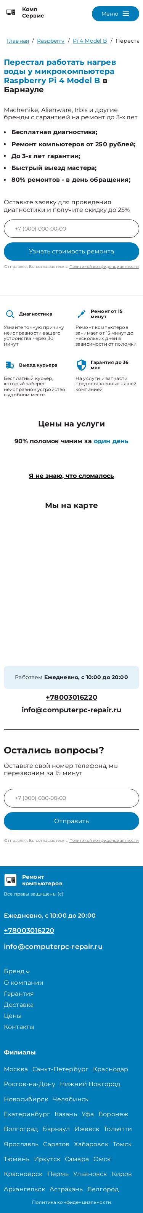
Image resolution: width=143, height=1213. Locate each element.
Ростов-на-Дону (29, 1084)
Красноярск (23, 1174)
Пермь (58, 1174)
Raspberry (50, 40)
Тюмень (16, 1159)
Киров (122, 1174)
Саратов (56, 1144)
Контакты (19, 1026)
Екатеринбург (27, 1114)
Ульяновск (90, 1174)
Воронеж (113, 1114)
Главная (18, 40)
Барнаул (56, 1129)
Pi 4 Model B (90, 40)
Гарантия (19, 993)
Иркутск (47, 1159)
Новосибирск (26, 1099)
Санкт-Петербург (60, 1069)
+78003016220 (71, 698)
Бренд (17, 971)
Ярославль (21, 1144)
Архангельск (24, 1189)
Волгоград (21, 1129)
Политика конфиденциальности (71, 1202)
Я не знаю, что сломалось (71, 475)
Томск (122, 1144)
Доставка (19, 1004)
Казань (66, 1114)
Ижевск (86, 1129)
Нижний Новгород (90, 1084)
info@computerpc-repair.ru (72, 710)
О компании (24, 982)
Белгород (103, 1189)
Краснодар (110, 1069)
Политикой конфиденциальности (104, 266)
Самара (77, 1159)
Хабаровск (91, 1144)
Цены (13, 1015)
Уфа (88, 1114)
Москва (16, 1069)
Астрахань (66, 1189)
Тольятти (118, 1129)
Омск (102, 1159)
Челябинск (70, 1099)
